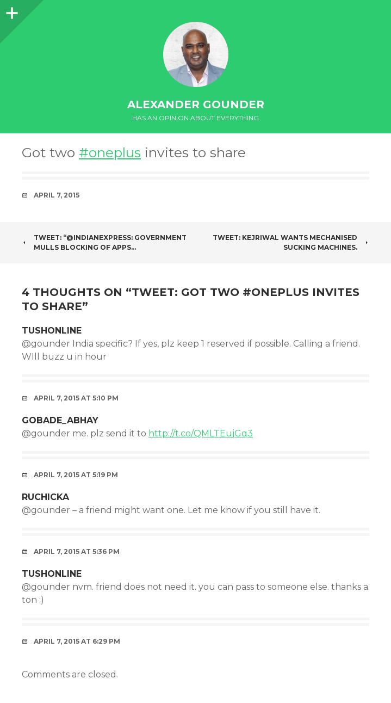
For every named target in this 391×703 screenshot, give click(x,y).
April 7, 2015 (56, 195)
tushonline (52, 330)
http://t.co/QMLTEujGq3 (200, 433)
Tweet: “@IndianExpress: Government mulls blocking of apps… (104, 242)
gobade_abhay (60, 420)
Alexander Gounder (195, 104)
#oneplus (110, 152)
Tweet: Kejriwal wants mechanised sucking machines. (291, 242)
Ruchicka (45, 497)
